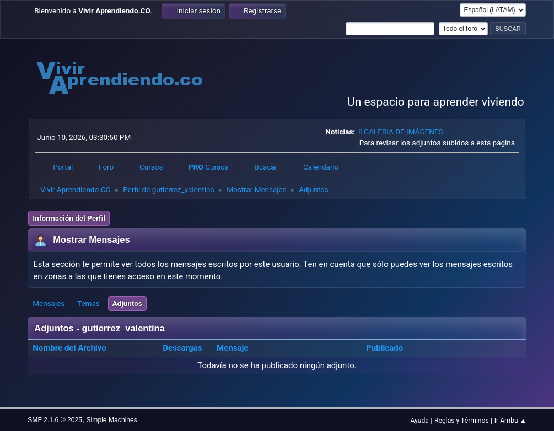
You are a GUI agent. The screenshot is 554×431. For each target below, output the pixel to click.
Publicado (384, 348)
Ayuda (419, 420)
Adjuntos (127, 303)
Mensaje (232, 348)
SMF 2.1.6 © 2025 (55, 420)
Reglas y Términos (461, 420)
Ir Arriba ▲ (510, 420)
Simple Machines (111, 420)
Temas (88, 303)
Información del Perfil (69, 218)
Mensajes (48, 303)
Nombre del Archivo (75, 348)
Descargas (182, 348)
